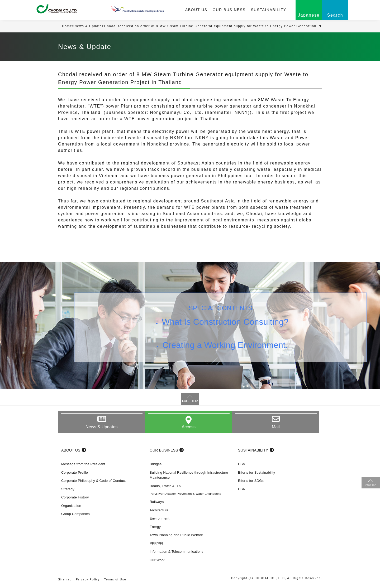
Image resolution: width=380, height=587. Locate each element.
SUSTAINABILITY (268, 10)
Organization (71, 506)
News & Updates (101, 427)
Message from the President (83, 464)
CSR (241, 489)
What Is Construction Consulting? (225, 322)
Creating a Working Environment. (225, 345)
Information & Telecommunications (176, 552)
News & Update (88, 26)
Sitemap (65, 579)
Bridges (156, 464)
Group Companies (75, 514)
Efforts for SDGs (251, 481)
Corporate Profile (74, 472)
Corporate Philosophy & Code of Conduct (93, 481)
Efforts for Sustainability (256, 472)
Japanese (309, 15)
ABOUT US (196, 10)
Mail (276, 427)
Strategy (67, 489)
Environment (159, 518)
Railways (157, 502)
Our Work (157, 560)
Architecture (159, 510)
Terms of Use (115, 579)
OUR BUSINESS (229, 10)
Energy (155, 527)
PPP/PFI (156, 543)
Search (335, 15)
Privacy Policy (88, 579)
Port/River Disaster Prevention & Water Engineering (185, 493)
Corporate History (75, 497)
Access (189, 427)
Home (67, 26)
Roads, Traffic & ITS (165, 486)
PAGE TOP (190, 401)
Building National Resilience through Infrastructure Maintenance (189, 475)
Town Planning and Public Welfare (176, 535)
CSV (241, 464)
